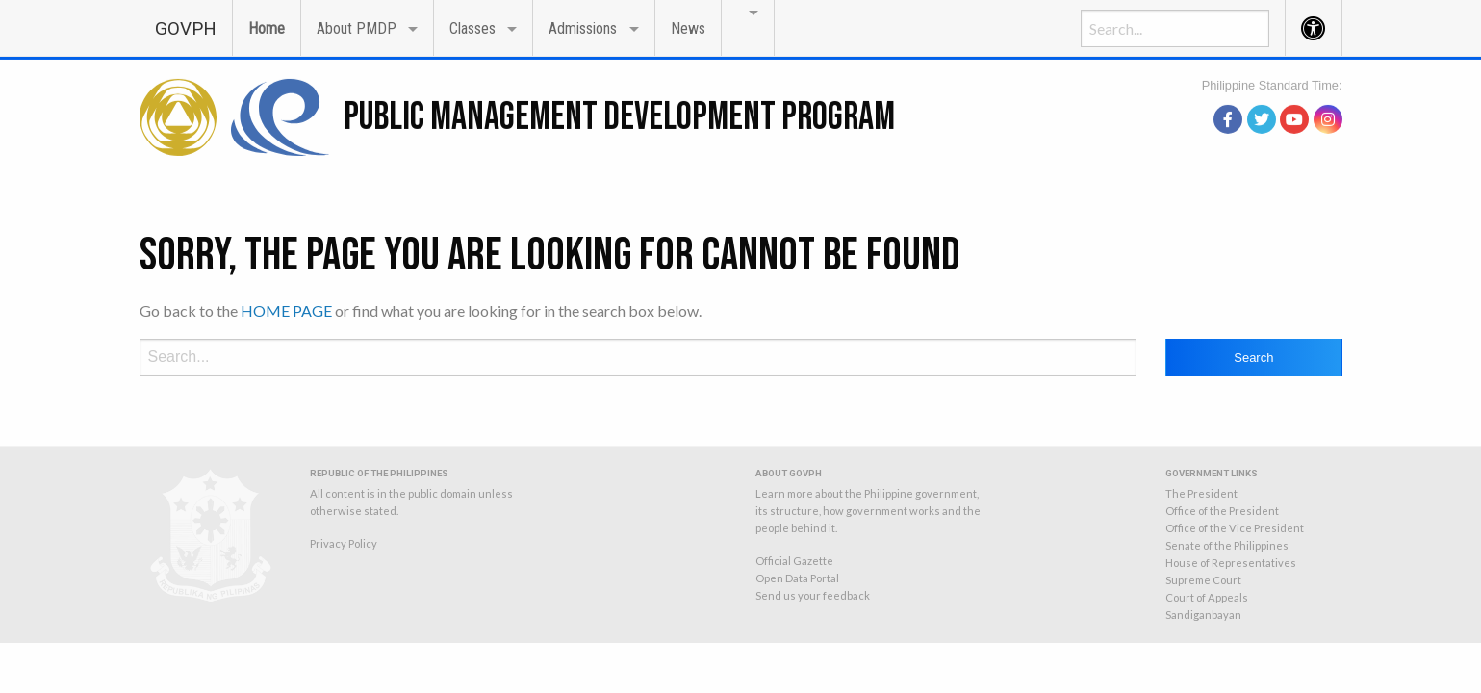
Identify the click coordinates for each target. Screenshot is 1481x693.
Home (266, 28)
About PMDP (356, 28)
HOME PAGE (286, 310)
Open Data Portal (797, 578)
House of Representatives (1230, 562)
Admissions (583, 28)
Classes (472, 28)
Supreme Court (1203, 580)
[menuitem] (186, 27)
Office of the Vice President (1234, 528)
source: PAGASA (1298, 94)
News (688, 28)
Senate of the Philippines (1227, 545)
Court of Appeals (1206, 597)
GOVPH (186, 28)
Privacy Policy (343, 543)
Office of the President (1222, 510)
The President (1201, 493)
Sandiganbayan (1203, 614)
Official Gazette (794, 560)
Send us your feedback (812, 595)
